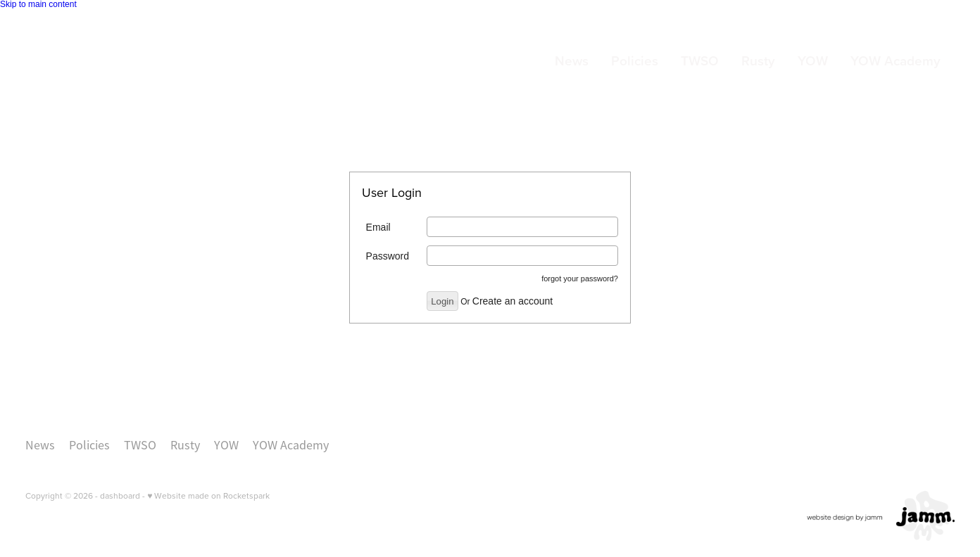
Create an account (512, 301)
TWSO (700, 60)
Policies (634, 60)
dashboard (120, 495)
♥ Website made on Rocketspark (208, 495)
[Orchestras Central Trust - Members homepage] (118, 62)
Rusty (758, 60)
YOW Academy (895, 60)
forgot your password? (579, 278)
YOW (813, 60)
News (572, 60)
